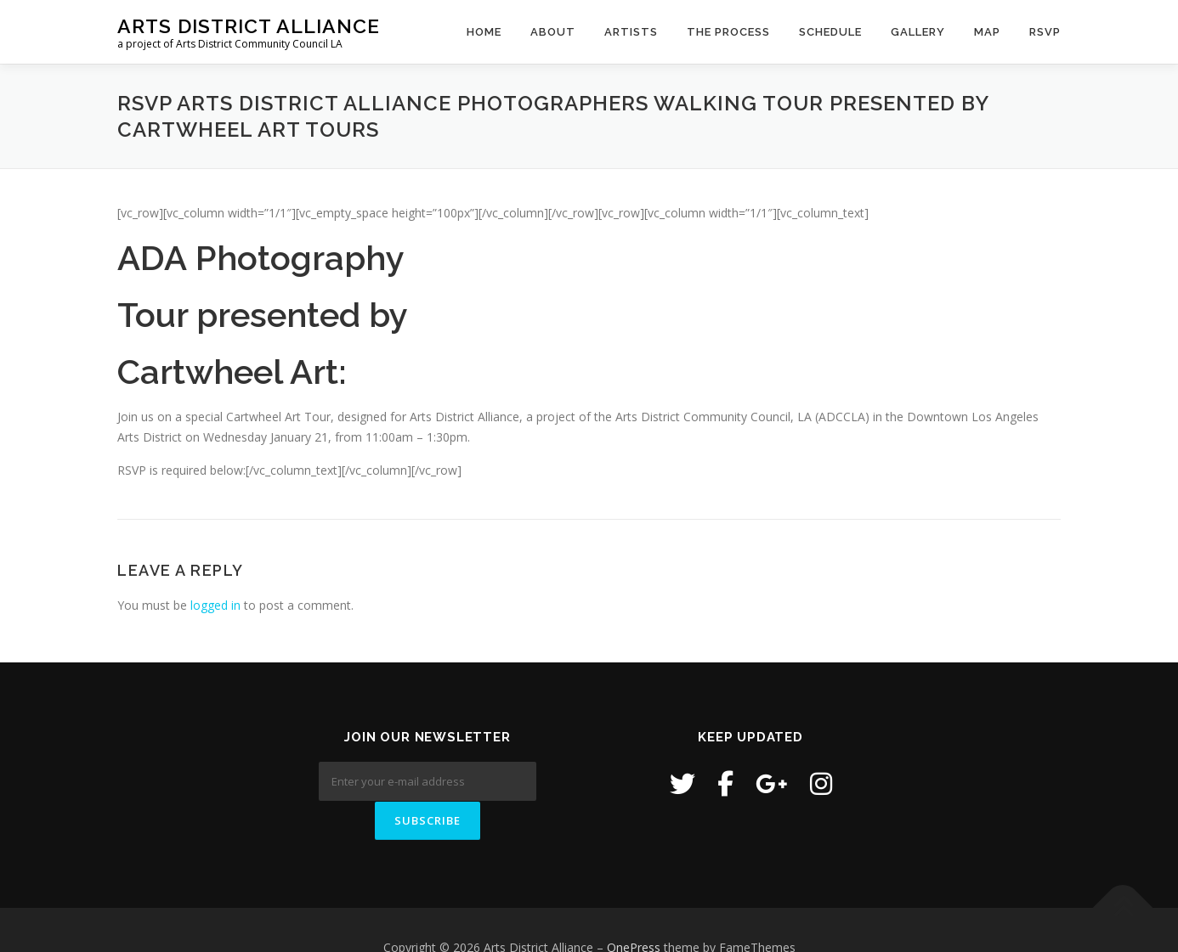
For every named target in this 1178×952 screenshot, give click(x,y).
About (552, 31)
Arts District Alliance (248, 25)
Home (484, 31)
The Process (728, 31)
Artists (631, 31)
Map (987, 31)
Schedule (830, 31)
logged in (215, 605)
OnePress (633, 912)
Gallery (918, 31)
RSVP (1045, 31)
